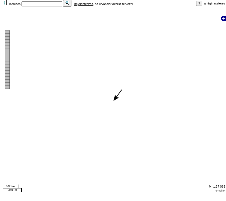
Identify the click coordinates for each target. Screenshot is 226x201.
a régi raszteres (214, 3)
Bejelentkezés (83, 4)
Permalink (219, 190)
